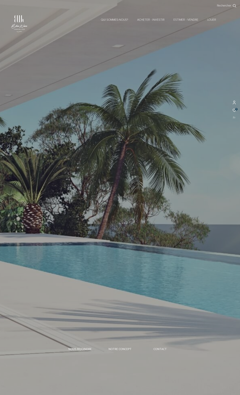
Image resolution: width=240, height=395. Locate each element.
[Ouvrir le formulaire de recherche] (226, 5)
